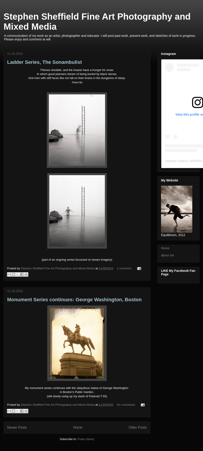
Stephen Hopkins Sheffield (183, 161)
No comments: (126, 404)
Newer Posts (17, 427)
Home (78, 427)
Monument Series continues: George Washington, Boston (74, 299)
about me (167, 255)
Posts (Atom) (85, 439)
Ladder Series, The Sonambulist (44, 62)
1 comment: (125, 268)
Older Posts (138, 427)
